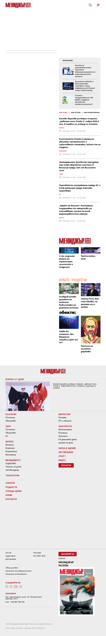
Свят (8, 426)
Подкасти (11, 487)
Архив (9, 495)
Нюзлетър (66, 465)
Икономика (11, 455)
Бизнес (10, 441)
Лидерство (11, 463)
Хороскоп (63, 436)
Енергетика (11, 451)
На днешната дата (68, 439)
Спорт (62, 456)
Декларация (11, 559)
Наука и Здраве (67, 448)
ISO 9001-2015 (39, 556)
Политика (10, 417)
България (11, 414)
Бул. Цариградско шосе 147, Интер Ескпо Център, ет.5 (24, 598)
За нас (8, 553)
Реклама (62, 417)
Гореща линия (14, 491)
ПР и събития (65, 421)
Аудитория (10, 556)
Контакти (11, 499)
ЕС (7, 436)
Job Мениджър (12, 470)
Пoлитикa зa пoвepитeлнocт (18, 571)
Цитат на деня (66, 443)
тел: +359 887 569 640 (15, 602)
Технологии (12, 475)
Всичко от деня (15, 379)
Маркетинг (65, 414)
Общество (11, 421)
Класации (63, 433)
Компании (10, 448)
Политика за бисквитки (16, 574)
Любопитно (65, 426)
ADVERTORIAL (68, 60)
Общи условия (12, 568)
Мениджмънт (13, 460)
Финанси (10, 445)
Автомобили (66, 452)
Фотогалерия (65, 429)
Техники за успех (13, 467)
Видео (62, 460)
